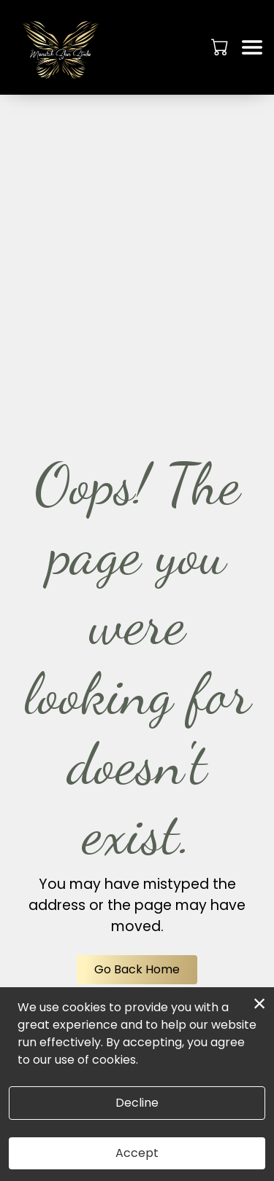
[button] (221, 46)
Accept (137, 1153)
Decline (137, 1102)
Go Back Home (137, 969)
